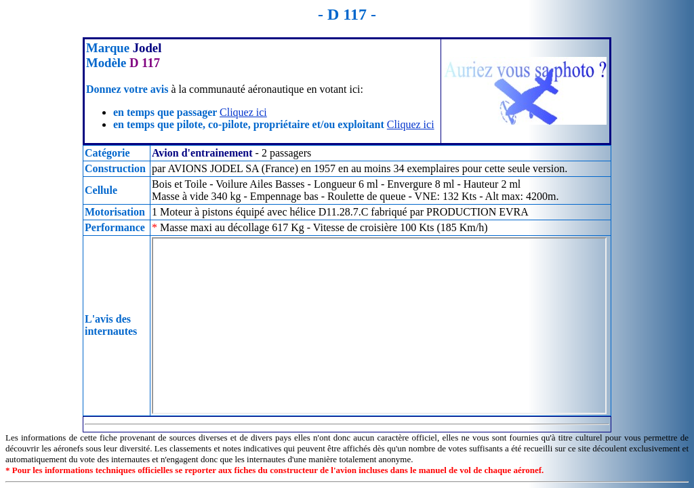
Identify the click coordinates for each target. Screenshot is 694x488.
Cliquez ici (243, 112)
